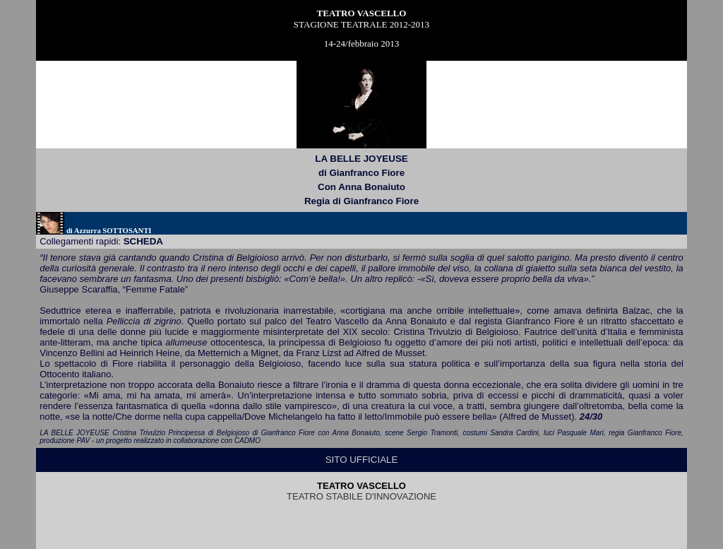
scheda (143, 241)
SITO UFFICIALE (361, 459)
